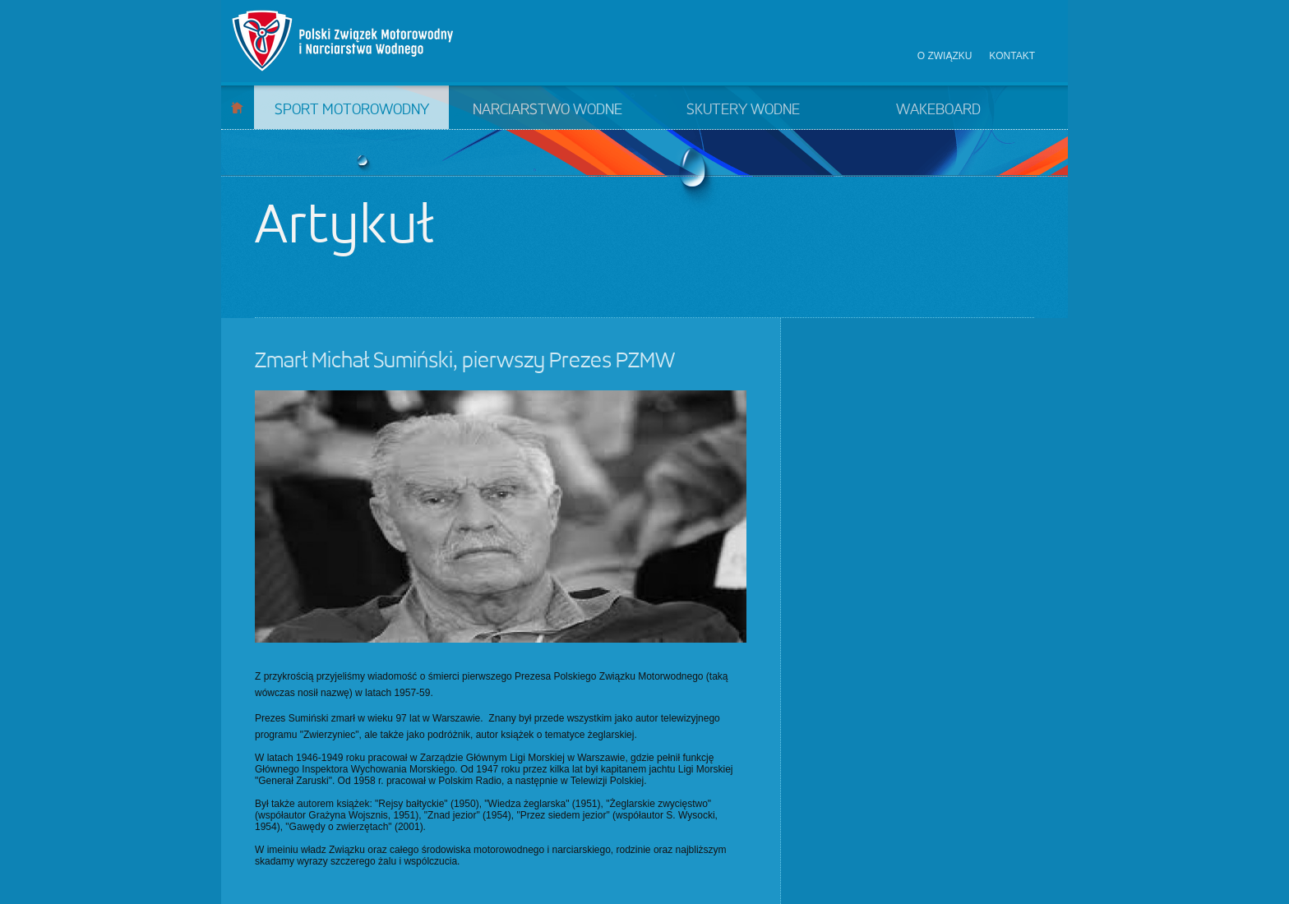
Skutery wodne (743, 110)
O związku (945, 56)
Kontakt (1012, 56)
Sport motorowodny (352, 110)
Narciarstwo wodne (547, 110)
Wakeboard (938, 110)
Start (237, 107)
